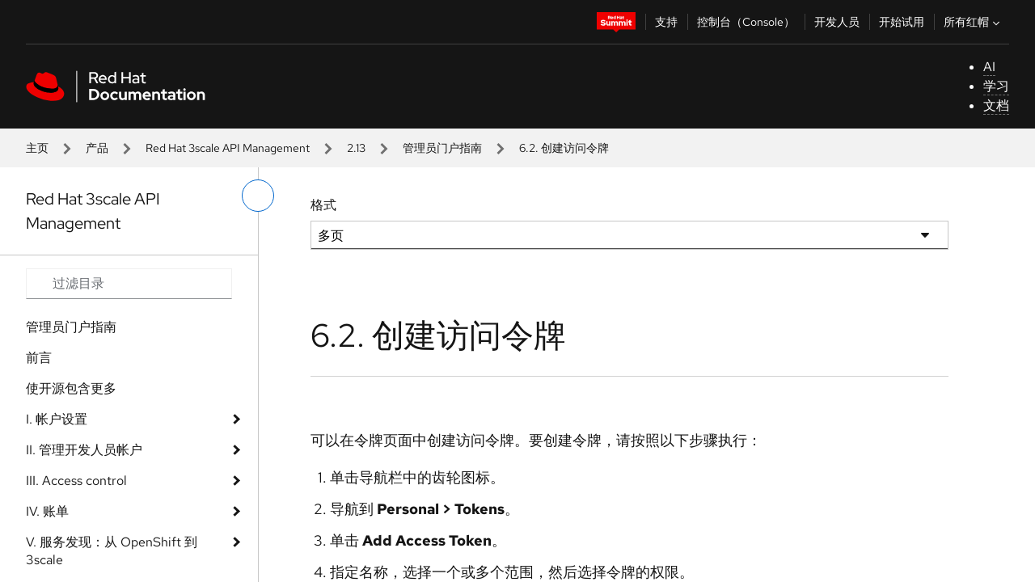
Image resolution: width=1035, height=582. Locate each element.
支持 (666, 22)
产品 (97, 148)
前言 (39, 357)
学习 (996, 86)
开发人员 (837, 22)
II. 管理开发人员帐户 (84, 449)
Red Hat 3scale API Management (228, 148)
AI (989, 66)
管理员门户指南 (442, 148)
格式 (323, 204)
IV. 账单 (47, 511)
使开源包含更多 (71, 388)
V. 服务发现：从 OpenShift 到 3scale (111, 551)
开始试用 (901, 22)
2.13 (356, 148)
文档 (996, 105)
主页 (37, 148)
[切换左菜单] (258, 195)
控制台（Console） (746, 22)
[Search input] (129, 283)
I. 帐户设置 (56, 419)
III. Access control (76, 480)
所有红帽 (973, 22)
